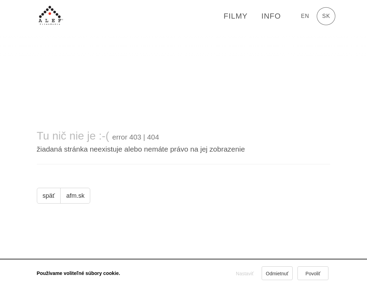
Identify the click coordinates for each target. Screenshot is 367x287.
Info (271, 16)
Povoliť (313, 273)
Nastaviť (245, 273)
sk (326, 16)
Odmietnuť (277, 273)
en (305, 16)
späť (49, 195)
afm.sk (75, 195)
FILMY (235, 16)
